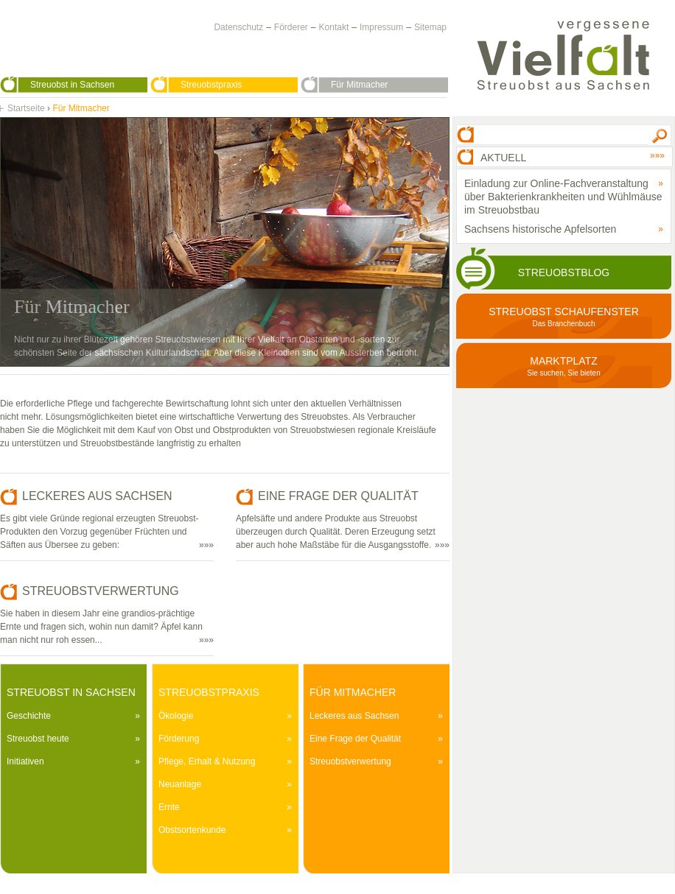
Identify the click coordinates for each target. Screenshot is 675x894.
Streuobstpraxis (211, 85)
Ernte (169, 807)
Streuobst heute (38, 738)
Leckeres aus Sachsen (354, 716)
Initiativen (25, 761)
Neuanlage (179, 784)
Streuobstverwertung (350, 761)
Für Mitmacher (359, 85)
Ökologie (175, 716)
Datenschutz (238, 27)
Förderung (178, 738)
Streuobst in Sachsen (72, 85)
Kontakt (334, 27)
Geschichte (29, 716)
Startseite (26, 108)
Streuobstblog (563, 272)
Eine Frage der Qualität (355, 738)
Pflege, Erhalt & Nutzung (206, 761)
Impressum (381, 27)
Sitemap (430, 27)
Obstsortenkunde (191, 830)
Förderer (291, 27)
